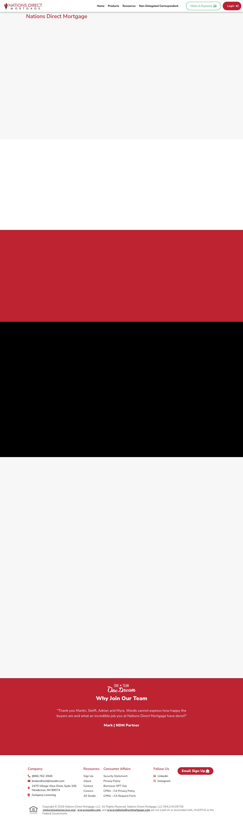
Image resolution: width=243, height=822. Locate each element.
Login (232, 6)
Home (100, 6)
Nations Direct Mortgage (56, 16)
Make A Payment (203, 6)
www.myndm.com (89, 810)
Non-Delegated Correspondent (158, 6)
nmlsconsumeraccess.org (59, 810)
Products (113, 6)
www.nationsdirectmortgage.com (128, 810)
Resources (129, 6)
